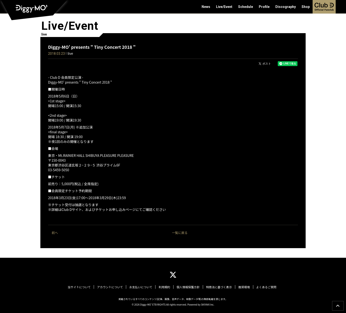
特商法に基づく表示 (218, 287)
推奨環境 (243, 287)
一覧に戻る (179, 232)
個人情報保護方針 (187, 287)
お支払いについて (141, 287)
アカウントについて (111, 287)
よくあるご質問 (265, 287)
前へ (55, 232)
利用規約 (164, 287)
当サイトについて (80, 287)
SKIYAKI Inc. (207, 304)
